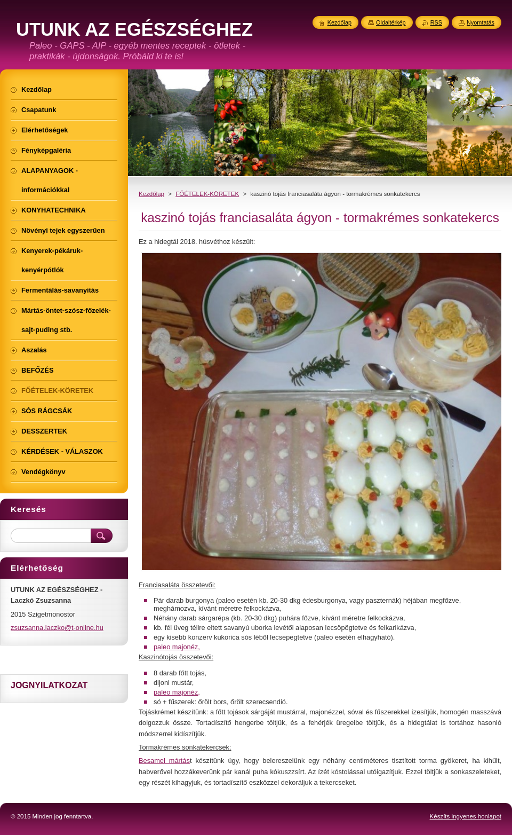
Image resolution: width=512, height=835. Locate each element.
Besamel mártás (164, 761)
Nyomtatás (480, 22)
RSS (436, 22)
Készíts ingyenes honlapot (465, 816)
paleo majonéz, (177, 647)
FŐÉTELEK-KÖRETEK (207, 194)
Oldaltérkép (391, 22)
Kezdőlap (151, 194)
